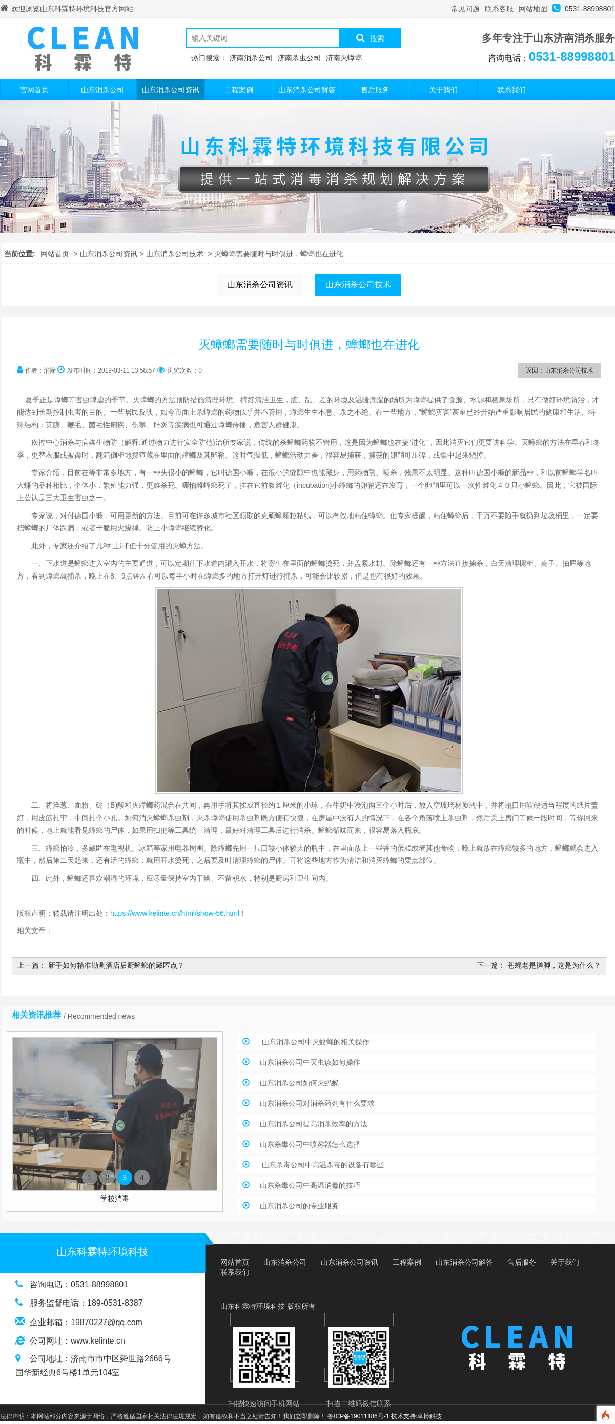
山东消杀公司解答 (307, 90)
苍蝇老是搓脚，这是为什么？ (554, 965)
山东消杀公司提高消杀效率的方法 (313, 1124)
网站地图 (533, 9)
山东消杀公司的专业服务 (299, 1206)
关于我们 (443, 90)
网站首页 (54, 254)
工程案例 (238, 90)
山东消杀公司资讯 (170, 90)
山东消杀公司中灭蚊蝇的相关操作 (315, 1042)
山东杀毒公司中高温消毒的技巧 (310, 1185)
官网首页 (34, 90)
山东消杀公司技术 (174, 254)
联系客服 (499, 9)
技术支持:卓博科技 (416, 1416)
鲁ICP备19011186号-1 (358, 1416)
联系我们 (511, 90)
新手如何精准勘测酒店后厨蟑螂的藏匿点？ (116, 965)
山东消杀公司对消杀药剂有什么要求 (317, 1103)
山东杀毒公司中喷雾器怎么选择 (310, 1144)
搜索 (370, 38)
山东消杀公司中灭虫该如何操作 (310, 1062)
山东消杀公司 (102, 90)
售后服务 (375, 90)
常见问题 (465, 9)
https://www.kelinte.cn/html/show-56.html (174, 913)
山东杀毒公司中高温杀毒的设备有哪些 (322, 1165)
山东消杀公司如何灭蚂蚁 (299, 1083)
